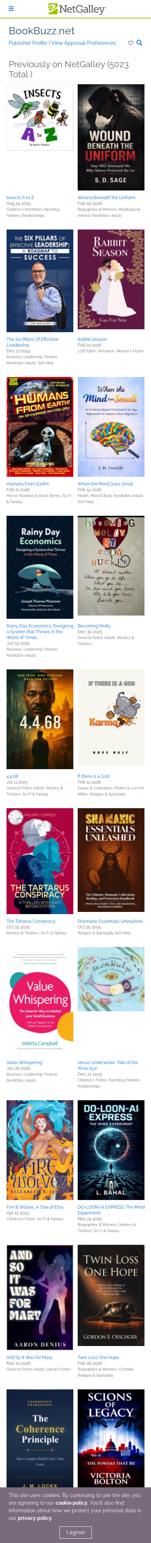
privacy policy (35, 1518)
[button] (131, 43)
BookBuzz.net (42, 31)
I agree (75, 1532)
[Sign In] (11, 8)
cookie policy (71, 1503)
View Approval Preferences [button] (83, 43)
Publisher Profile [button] (29, 43)
